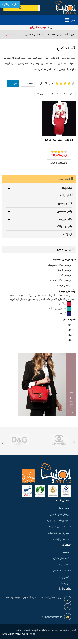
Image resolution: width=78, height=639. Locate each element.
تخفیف (65, 552)
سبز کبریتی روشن (59, 309)
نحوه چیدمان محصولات (61, 94)
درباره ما (65, 583)
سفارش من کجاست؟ (58, 533)
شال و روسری (64, 203)
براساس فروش (64, 270)
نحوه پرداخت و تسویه (58, 520)
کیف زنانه (67, 188)
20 (40, 94)
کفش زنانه (66, 195)
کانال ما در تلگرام (10, 4)
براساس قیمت (64, 285)
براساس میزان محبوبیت (59, 265)
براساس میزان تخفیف (60, 280)
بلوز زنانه (67, 234)
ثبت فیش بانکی (61, 558)
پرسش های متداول (59, 514)
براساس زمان (65, 275)
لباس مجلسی (64, 211)
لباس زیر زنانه (64, 226)
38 (69, 325)
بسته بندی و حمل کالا (58, 527)
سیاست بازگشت (61, 539)
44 (69, 335)
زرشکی (65, 304)
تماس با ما (64, 577)
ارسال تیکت (63, 564)
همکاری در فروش (60, 571)
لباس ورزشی (65, 218)
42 (69, 340)
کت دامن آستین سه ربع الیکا (59, 140)
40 (69, 330)
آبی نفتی (64, 314)
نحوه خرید (64, 508)
